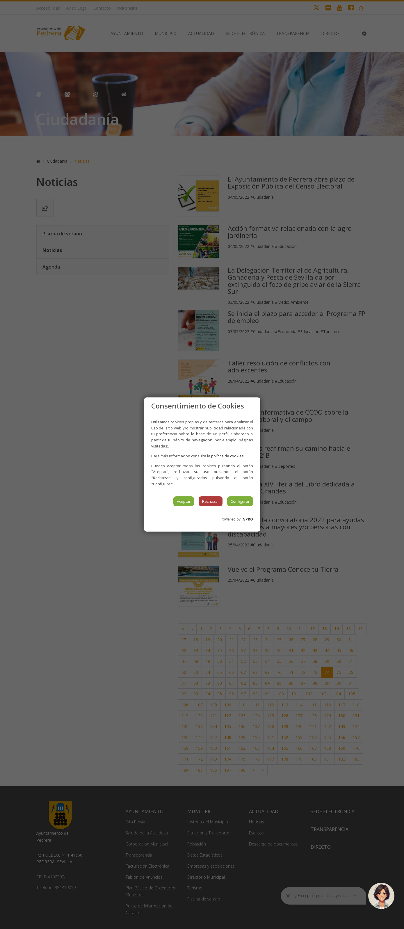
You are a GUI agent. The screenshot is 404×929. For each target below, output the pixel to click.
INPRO (247, 519)
